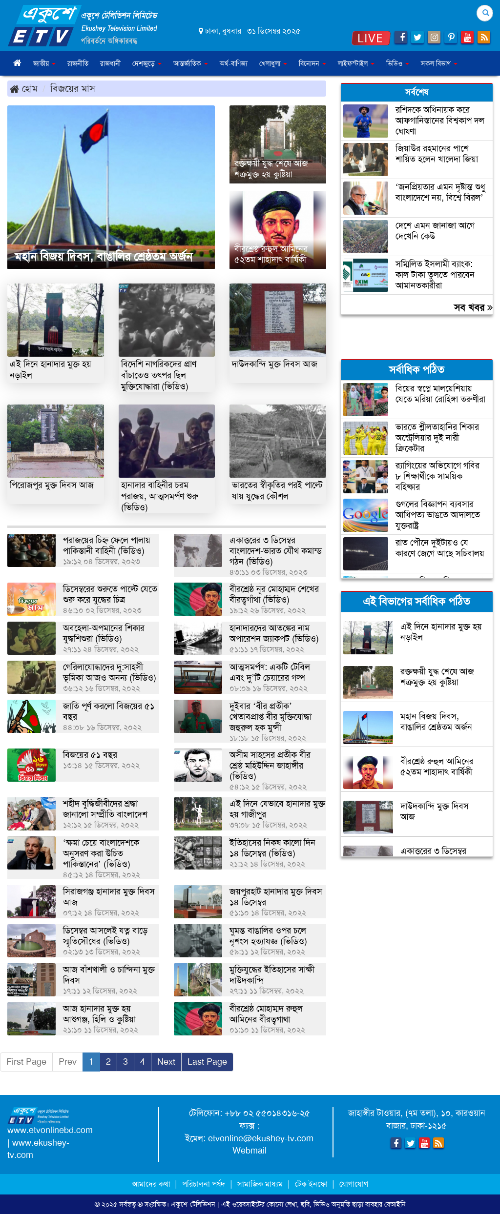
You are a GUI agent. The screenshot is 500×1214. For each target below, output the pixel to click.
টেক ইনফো (312, 1184)
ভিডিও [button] (397, 63)
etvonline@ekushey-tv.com (260, 1138)
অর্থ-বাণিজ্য (234, 63)
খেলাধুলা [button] (273, 63)
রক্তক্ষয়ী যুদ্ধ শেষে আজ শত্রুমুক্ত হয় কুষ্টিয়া (271, 169)
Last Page (207, 1062)
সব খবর (473, 307)
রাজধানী (110, 63)
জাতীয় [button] (44, 63)
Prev (68, 1062)
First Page (26, 1062)
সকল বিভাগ (439, 63)
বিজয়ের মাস (72, 88)
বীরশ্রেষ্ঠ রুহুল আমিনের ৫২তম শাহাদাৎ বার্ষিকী (271, 254)
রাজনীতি (77, 63)
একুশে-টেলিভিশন (193, 1204)
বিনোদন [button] (312, 63)
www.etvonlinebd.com (50, 1130)
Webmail (249, 1150)
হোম (24, 88)
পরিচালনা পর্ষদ (203, 1184)
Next (166, 1062)
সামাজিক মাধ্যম (260, 1184)
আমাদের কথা (152, 1184)
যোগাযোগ (353, 1184)
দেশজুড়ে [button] (147, 63)
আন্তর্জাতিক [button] (190, 63)
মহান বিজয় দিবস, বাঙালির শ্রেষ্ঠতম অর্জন (103, 256)
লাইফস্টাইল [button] (356, 63)
